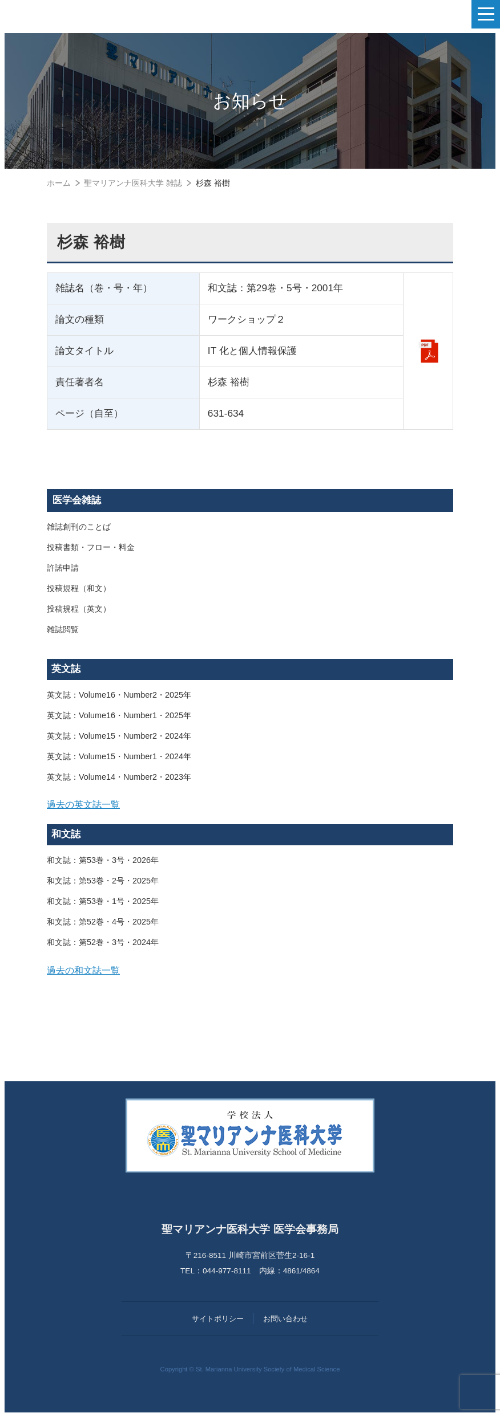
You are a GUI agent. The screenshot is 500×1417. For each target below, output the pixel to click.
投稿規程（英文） (79, 608)
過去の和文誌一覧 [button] (83, 970)
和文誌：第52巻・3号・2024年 (103, 942)
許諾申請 (63, 567)
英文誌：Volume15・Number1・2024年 (119, 756)
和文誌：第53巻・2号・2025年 (103, 880)
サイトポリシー (218, 1318)
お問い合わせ (285, 1318)
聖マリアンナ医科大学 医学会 (66, 14)
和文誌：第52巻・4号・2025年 (103, 921)
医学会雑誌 (77, 500)
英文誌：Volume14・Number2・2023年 (119, 776)
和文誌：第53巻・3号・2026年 (103, 860)
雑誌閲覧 (63, 629)
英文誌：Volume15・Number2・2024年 (119, 735)
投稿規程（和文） (79, 588)
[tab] (250, 805)
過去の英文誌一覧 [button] (83, 804)
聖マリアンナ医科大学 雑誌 (133, 183)
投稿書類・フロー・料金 (91, 547)
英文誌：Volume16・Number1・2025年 (119, 715)
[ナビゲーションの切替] (485, 14)
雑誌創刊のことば (79, 526)
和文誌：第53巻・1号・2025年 (103, 901)
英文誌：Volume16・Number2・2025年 (119, 694)
